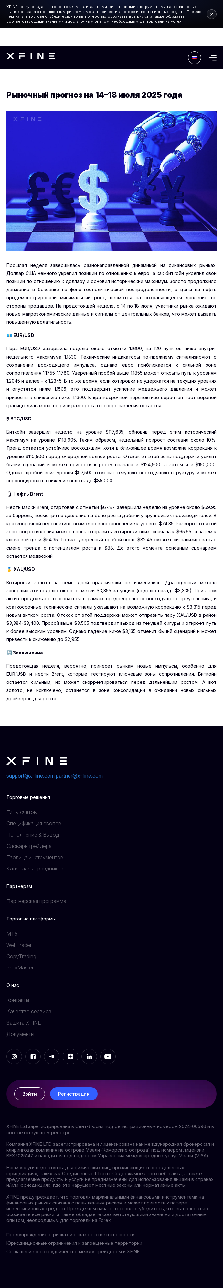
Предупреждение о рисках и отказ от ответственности (70, 1234)
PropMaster (20, 967)
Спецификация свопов (33, 823)
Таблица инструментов (34, 857)
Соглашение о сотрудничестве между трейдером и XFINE (73, 1251)
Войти (29, 1093)
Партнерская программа (36, 901)
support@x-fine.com (30, 775)
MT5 (11, 933)
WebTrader (19, 945)
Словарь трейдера (29, 846)
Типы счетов (21, 812)
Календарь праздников (35, 868)
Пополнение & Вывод (32, 834)
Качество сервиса (28, 1011)
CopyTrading (21, 956)
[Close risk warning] (212, 14)
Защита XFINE (23, 1022)
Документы (20, 1034)
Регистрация (74, 1093)
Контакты (17, 1000)
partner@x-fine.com (79, 775)
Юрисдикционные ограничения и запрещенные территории (74, 1243)
